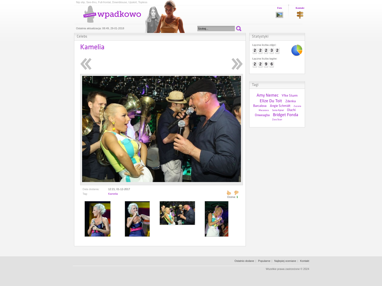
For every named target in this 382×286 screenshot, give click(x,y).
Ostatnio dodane (244, 260)
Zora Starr (277, 119)
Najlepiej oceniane (285, 260)
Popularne (264, 260)
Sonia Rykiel (278, 110)
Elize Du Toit (271, 101)
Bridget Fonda (285, 115)
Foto (279, 8)
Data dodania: (91, 189)
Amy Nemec (267, 95)
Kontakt (300, 8)
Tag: (85, 193)
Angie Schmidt (280, 106)
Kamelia (113, 193)
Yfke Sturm (290, 96)
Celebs (82, 37)
